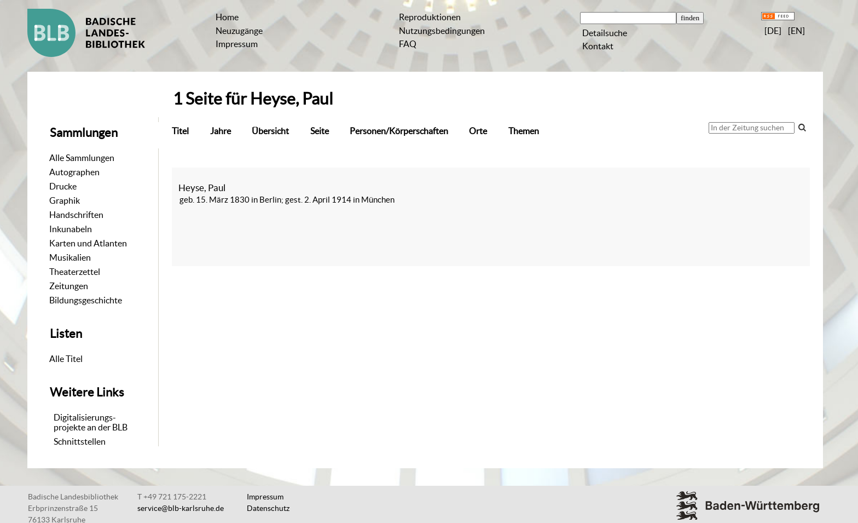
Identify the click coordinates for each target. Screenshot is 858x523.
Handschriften (76, 215)
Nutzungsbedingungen (442, 31)
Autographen (74, 172)
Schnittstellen (80, 441)
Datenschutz (268, 508)
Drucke (63, 186)
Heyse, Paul (201, 187)
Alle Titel (66, 359)
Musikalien (70, 257)
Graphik (64, 200)
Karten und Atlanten (88, 243)
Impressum (237, 44)
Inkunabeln (70, 229)
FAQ (407, 44)
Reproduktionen (430, 17)
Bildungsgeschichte (85, 300)
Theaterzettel (74, 272)
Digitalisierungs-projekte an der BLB (90, 422)
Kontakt (597, 46)
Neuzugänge (239, 31)
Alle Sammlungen (81, 158)
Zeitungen (68, 286)
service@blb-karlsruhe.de (180, 508)
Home (227, 17)
